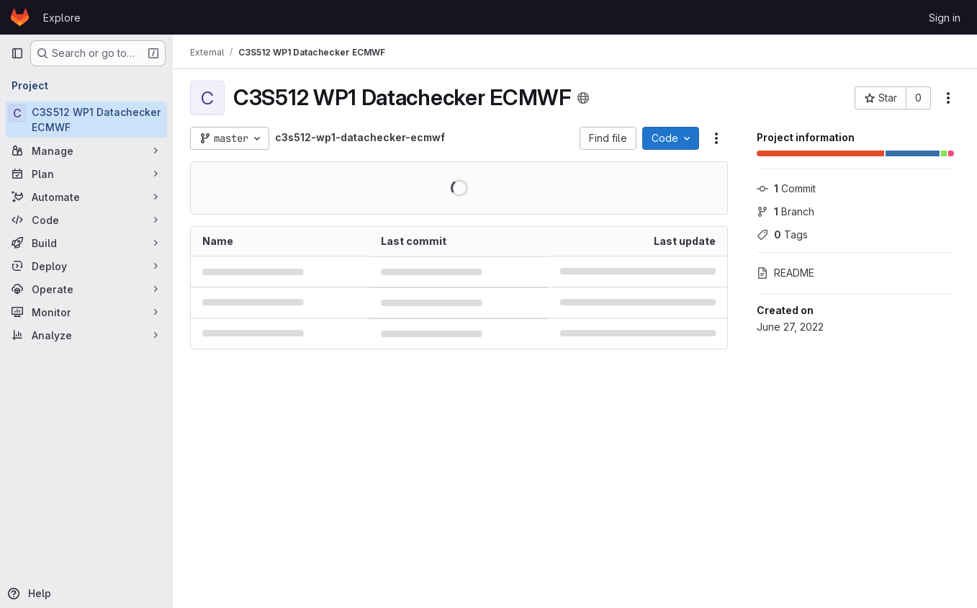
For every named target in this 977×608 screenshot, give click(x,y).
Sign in (944, 18)
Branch (785, 211)
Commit (786, 188)
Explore (62, 18)
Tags (782, 234)
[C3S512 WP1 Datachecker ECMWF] (86, 120)
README (785, 273)
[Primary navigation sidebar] (17, 53)
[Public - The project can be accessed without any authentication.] (583, 98)
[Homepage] (20, 17)
